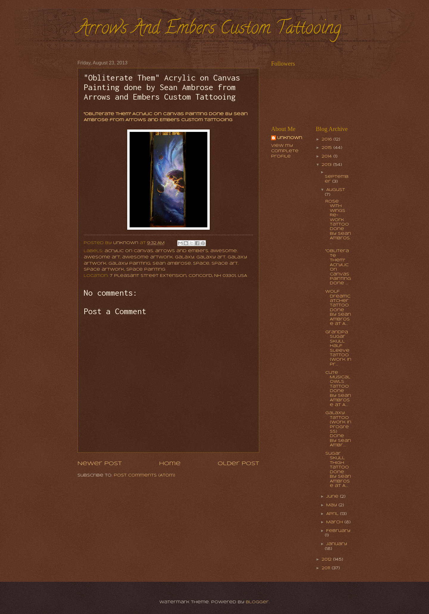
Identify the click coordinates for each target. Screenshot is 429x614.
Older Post (238, 463)
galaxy (184, 257)
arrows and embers (181, 251)
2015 (327, 148)
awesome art (102, 257)
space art (225, 264)
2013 (327, 165)
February (338, 531)
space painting (145, 269)
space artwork (104, 269)
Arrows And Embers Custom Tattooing (209, 30)
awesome (223, 251)
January (336, 544)
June (333, 497)
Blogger (257, 602)
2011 (327, 568)
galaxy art (211, 257)
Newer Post (99, 463)
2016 (327, 139)
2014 (327, 156)
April (333, 514)
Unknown (289, 138)
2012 (327, 559)
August (335, 190)
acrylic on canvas (129, 251)
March (335, 522)
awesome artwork (147, 257)
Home (170, 463)
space (201, 264)
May (332, 505)
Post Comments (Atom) (144, 475)
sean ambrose (172, 264)
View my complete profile (285, 151)
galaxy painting (129, 264)
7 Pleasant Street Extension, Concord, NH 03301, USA (178, 276)
